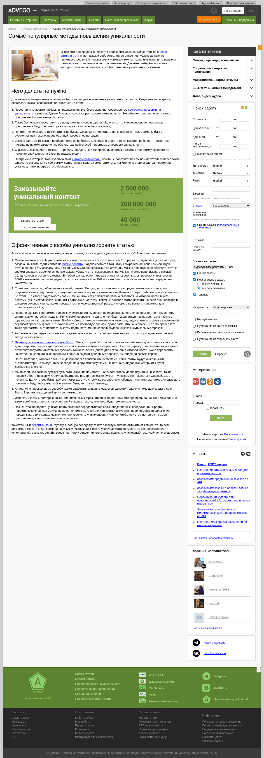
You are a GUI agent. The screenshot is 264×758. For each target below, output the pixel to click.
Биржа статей (84, 674)
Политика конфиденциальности (222, 725)
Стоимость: (200, 119)
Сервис (94, 20)
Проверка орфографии (240, 3)
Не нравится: (201, 307)
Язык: (196, 180)
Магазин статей (72, 20)
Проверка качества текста (93, 698)
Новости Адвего (212, 737)
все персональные (213, 288)
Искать (202, 354)
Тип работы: (200, 166)
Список (197, 205)
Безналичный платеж (158, 701)
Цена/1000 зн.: (202, 128)
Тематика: (199, 173)
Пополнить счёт (22, 729)
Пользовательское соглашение (221, 721)
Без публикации (207, 319)
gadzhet (213, 603)
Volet (147, 694)
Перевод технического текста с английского (44, 342)
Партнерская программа (217, 733)
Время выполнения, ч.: (203, 145)
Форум (148, 20)
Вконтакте (214, 687)
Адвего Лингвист (211, 3)
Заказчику (49, 20)
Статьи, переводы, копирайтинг (216, 60)
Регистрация (233, 10)
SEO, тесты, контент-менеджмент (217, 88)
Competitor (215, 575)
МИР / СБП (151, 675)
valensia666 (216, 562)
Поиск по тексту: (198, 248)
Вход (251, 10)
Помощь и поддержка (239, 20)
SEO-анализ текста (151, 725)
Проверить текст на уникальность (98, 684)
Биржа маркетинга (97, 3)
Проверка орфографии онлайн (96, 689)
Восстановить (233, 434)
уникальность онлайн (86, 159)
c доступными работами (209, 267)
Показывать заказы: (205, 261)
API (14, 737)
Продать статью (85, 725)
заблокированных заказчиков (218, 226)
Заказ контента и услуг (153, 737)
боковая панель (260, 47)
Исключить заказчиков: (200, 213)
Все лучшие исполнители (207, 628)
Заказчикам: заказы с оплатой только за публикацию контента (222, 489)
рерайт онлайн (42, 425)
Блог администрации (221, 538)
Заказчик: (199, 194)
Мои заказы (19, 721)
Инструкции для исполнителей (94, 737)
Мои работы (83, 721)
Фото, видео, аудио (207, 96)
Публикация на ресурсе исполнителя (220, 332)
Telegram (214, 676)
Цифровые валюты (157, 681)
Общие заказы (206, 273)
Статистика (19, 733)
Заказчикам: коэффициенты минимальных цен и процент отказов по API (222, 513)
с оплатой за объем (209, 154)
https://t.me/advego (214, 642)
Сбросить (221, 354)
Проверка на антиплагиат (151, 3)
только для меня (212, 284)
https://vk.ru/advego (215, 653)
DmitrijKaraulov (218, 617)
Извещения (19, 725)
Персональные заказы (211, 280)
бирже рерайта (72, 264)
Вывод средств (84, 733)
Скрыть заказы (218, 226)
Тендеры (202, 295)
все (231, 267)
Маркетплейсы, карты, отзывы (215, 79)
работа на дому (151, 753)
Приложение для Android (225, 699)
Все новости (200, 538)
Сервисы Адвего (212, 740)
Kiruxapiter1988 (218, 589)
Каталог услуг (122, 3)
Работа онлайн (84, 717)
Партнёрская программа (121, 20)
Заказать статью (32, 220)
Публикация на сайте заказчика (217, 326)
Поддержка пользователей (219, 729)
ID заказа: (199, 240)
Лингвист (149, 733)
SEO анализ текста (184, 3)
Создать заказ (209, 19)
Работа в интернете (23, 20)
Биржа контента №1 (55, 10)
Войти (221, 418)
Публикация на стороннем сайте (217, 339)
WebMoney (151, 688)
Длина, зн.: (199, 137)
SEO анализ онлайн (89, 693)
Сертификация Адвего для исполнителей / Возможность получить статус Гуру (223, 500)
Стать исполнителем (35, 227)
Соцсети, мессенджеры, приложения (210, 70)
